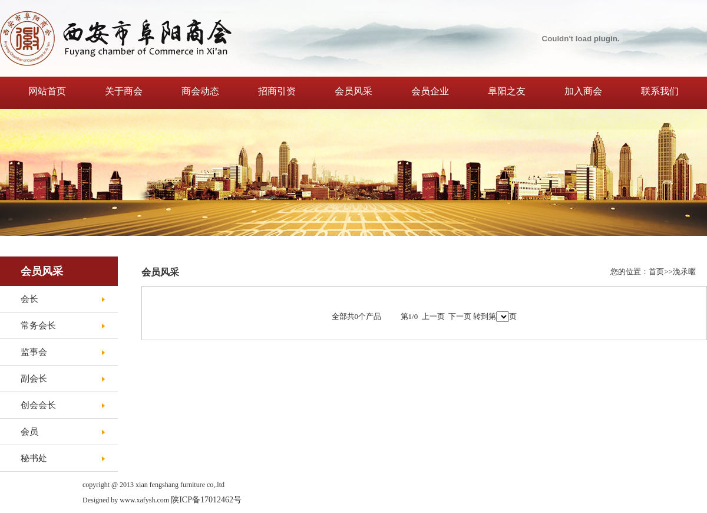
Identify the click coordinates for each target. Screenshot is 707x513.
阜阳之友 (507, 91)
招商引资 (277, 91)
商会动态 (200, 91)
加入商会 (583, 91)
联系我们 (660, 91)
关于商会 (124, 91)
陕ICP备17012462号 (206, 499)
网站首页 (47, 91)
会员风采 (353, 91)
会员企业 (430, 91)
